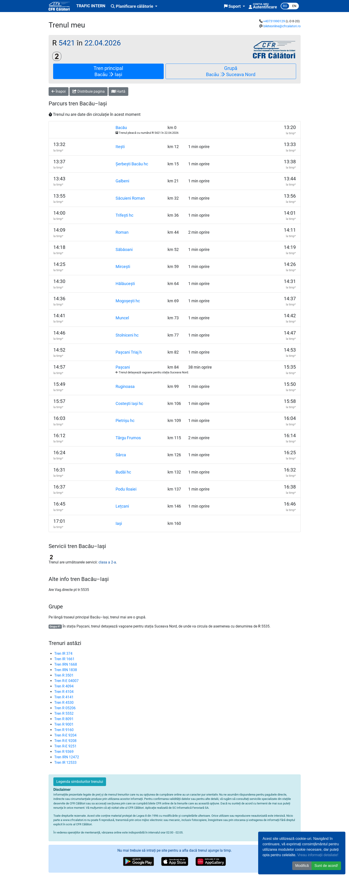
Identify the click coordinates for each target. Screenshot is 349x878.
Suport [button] (233, 6)
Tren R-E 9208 (65, 741)
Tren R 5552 (64, 713)
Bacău (121, 127)
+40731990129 (274, 21)
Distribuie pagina (88, 91)
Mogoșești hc (128, 301)
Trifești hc (124, 215)
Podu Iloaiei (126, 489)
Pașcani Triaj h (129, 352)
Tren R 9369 (64, 751)
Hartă (118, 91)
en (294, 6)
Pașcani (123, 367)
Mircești (123, 266)
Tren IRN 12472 (66, 757)
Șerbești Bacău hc (132, 164)
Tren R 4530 (64, 702)
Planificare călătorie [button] (132, 6)
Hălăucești (125, 283)
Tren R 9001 (64, 724)
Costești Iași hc (129, 403)
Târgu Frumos (128, 438)
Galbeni (122, 181)
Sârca (121, 455)
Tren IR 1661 (64, 659)
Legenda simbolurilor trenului (79, 781)
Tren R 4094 (64, 686)
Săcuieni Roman (130, 198)
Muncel (122, 318)
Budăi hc (123, 472)
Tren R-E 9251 (65, 746)
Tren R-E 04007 (66, 681)
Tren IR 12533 (65, 762)
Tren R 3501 (64, 675)
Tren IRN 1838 (65, 670)
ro (285, 6)
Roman (122, 232)
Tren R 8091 (64, 719)
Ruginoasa (125, 386)
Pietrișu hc (125, 420)
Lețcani (122, 506)
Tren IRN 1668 (65, 664)
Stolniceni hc (127, 335)
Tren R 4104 (64, 692)
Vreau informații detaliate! (317, 855)
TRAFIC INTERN (90, 6)
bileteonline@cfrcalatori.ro (282, 26)
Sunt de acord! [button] (326, 866)
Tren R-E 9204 (65, 735)
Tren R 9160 (64, 730)
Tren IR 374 (63, 653)
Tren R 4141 (64, 697)
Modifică (302, 866)
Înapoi (59, 91)
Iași (119, 523)
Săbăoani (124, 249)
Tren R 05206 (65, 708)
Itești (120, 146)
